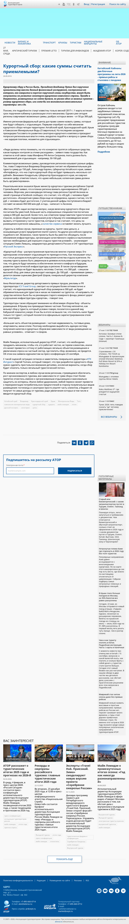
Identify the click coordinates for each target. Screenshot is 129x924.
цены (35, 408)
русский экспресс (11, 408)
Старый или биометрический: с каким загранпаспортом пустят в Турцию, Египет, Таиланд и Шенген (111, 504)
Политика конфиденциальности (18, 880)
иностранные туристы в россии (111, 821)
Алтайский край (10, 401)
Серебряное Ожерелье (76, 841)
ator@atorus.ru (25, 904)
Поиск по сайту (117, 4)
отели (74, 404)
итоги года (23, 824)
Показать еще (64, 859)
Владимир (24, 401)
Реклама (78, 880)
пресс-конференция (12, 816)
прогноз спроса (10, 827)
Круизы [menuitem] (62, 42)
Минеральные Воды (66, 401)
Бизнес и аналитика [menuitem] (24, 42)
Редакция (41, 880)
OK (73, 4)
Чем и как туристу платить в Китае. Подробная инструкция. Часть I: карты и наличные (111, 644)
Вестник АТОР (106, 230)
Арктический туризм (24, 50)
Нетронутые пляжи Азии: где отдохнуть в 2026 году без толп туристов (111, 551)
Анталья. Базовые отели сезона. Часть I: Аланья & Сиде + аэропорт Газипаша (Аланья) (111, 337)
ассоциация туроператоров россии (15, 820)
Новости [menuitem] (10, 42)
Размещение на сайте (60, 880)
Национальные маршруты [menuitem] (93, 42)
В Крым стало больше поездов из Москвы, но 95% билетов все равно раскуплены (109, 597)
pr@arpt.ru (31, 908)
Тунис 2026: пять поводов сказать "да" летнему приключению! (111, 407)
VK (68, 4)
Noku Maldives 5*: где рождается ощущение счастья (109, 391)
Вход (86, 4)
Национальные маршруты (112, 254)
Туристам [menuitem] (75, 42)
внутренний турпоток (107, 824)
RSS (87, 880)
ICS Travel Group (27, 286)
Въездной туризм (43, 835)
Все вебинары (109, 416)
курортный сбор (39, 404)
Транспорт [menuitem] (49, 42)
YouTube (63, 4)
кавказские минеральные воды (17, 404)
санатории (25, 408)
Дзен (59, 4)
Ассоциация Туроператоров (15, 3)
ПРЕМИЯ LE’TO (49, 50)
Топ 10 (103, 266)
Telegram (78, 4)
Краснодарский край (39, 401)
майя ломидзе (63, 404)
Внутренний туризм (75, 848)
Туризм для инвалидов (75, 50)
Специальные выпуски (111, 218)
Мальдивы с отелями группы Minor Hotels (109, 377)
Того (78, 401)
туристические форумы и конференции (77, 837)
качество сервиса (52, 223)
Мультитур (10, 278)
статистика (54, 841)
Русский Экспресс (13, 246)
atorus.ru (58, 921)
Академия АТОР (102, 50)
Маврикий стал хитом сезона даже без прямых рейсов (111, 696)
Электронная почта (14, 465)
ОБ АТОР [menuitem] (119, 42)
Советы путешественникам (112, 242)
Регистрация (98, 4)
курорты (51, 404)
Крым (53, 401)
